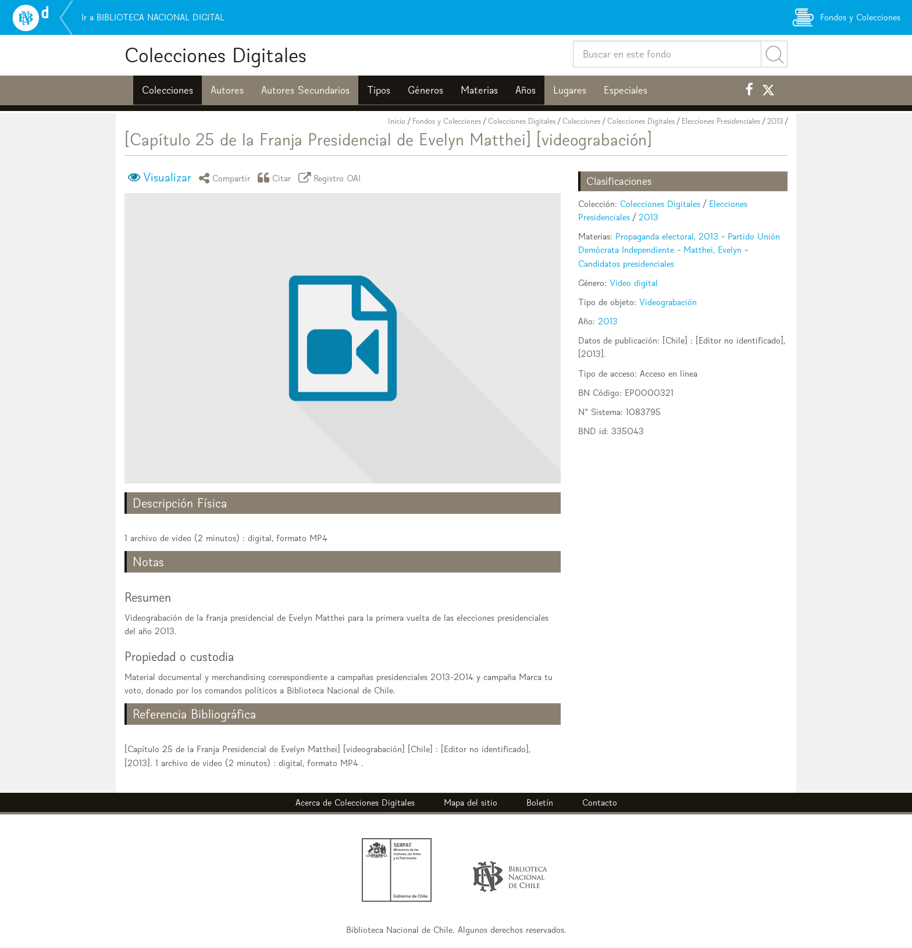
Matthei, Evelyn (712, 249)
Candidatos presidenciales (626, 263)
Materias (479, 90)
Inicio (396, 121)
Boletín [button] (539, 802)
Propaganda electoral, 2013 (666, 236)
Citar (276, 177)
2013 (775, 121)
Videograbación (668, 301)
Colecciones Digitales (215, 55)
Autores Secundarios (305, 90)
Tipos (378, 90)
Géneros (425, 90)
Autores (227, 90)
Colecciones (167, 90)
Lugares (569, 90)
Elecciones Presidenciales (721, 121)
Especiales (625, 90)
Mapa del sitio (470, 802)
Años (525, 90)
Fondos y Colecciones (446, 121)
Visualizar (167, 177)
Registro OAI (331, 177)
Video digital (634, 282)
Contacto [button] (599, 802)
